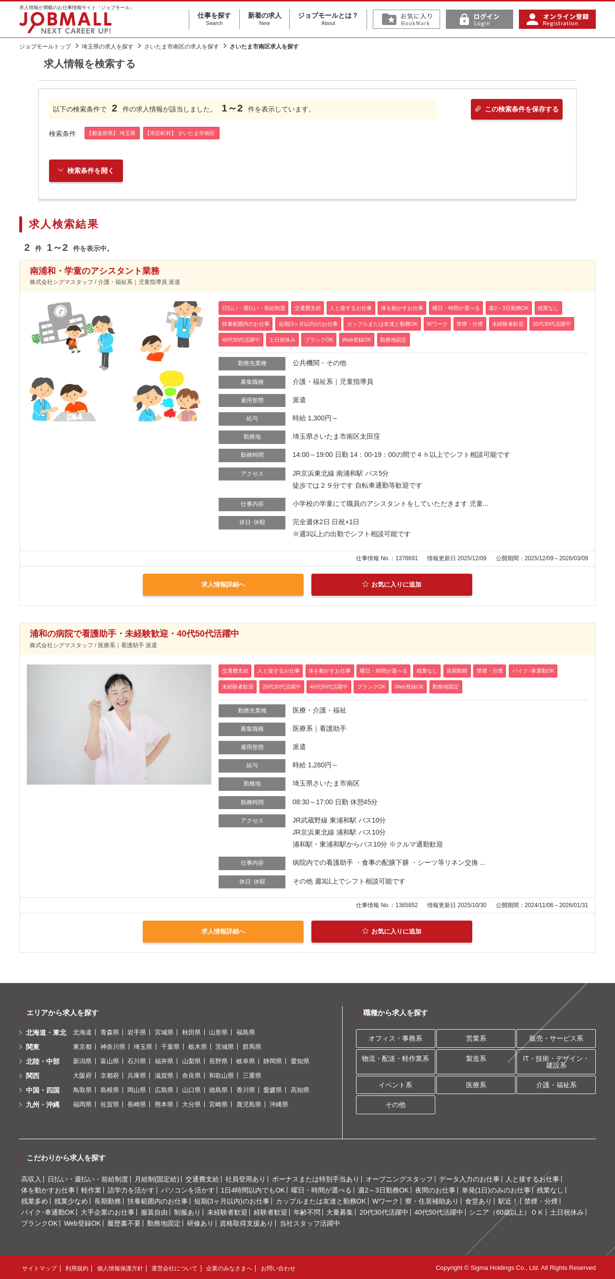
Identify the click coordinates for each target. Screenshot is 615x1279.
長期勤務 (107, 1200)
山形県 (218, 1031)
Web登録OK (82, 1222)
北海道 (82, 1031)
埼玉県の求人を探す (108, 46)
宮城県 (164, 1031)
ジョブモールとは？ (328, 19)
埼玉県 (143, 1046)
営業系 (476, 1038)
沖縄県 (279, 1103)
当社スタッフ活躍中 (310, 1222)
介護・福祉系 (556, 1084)
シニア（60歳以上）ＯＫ (506, 1211)
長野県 (218, 1060)
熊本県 (164, 1103)
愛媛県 (272, 1089)
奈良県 (191, 1074)
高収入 (31, 1178)
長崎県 (136, 1103)
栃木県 (197, 1046)
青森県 (109, 1031)
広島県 (164, 1089)
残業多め (34, 1200)
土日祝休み (567, 1211)
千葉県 (170, 1046)
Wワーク (385, 1200)
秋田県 (191, 1031)
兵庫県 (136, 1074)
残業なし (550, 1189)
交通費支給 (202, 1178)
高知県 (300, 1089)
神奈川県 (112, 1046)
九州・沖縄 (43, 1103)
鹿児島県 (248, 1103)
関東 (32, 1046)
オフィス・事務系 (395, 1038)
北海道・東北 (46, 1031)
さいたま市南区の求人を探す (181, 46)
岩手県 (136, 1031)
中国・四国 (43, 1089)
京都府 (109, 1074)
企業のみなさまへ (229, 1267)
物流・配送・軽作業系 (395, 1057)
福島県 (245, 1031)
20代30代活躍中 (383, 1211)
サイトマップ (39, 1267)
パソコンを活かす (188, 1189)
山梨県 (191, 1060)
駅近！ (508, 1200)
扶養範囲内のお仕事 (157, 1200)
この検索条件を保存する (513, 110)
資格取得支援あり (246, 1222)
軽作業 (91, 1189)
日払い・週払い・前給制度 (88, 1178)
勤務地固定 (164, 1222)
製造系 (476, 1057)
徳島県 (218, 1089)
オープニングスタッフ (399, 1178)
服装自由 (154, 1211)
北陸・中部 (43, 1060)
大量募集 (339, 1211)
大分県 (191, 1103)
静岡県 (272, 1060)
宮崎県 (218, 1103)
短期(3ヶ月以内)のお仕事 (232, 1200)
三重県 (252, 1074)
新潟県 (82, 1060)
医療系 (476, 1084)
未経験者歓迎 (227, 1211)
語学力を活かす (131, 1189)
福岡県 (82, 1103)
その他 (395, 1104)
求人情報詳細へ (222, 585)
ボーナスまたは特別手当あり (315, 1178)
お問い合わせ (278, 1267)
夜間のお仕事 (435, 1189)
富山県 (109, 1060)
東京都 (82, 1046)
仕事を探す (214, 19)
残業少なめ (71, 1200)
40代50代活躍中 (438, 1211)
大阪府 (82, 1074)
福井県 (164, 1060)
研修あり (200, 1222)
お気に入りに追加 (392, 585)
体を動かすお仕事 (48, 1189)
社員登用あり (245, 1178)
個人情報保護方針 (120, 1267)
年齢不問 (307, 1211)
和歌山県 (221, 1074)
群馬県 (252, 1046)
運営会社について (174, 1267)
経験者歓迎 (270, 1211)
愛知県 (300, 1060)
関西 (32, 1075)
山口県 (191, 1089)
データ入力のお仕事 (469, 1178)
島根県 (109, 1089)
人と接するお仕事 (532, 1178)
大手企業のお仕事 (108, 1211)
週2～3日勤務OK (383, 1189)
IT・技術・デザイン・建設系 (556, 1061)
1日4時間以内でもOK (253, 1189)
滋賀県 (164, 1074)
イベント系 (395, 1084)
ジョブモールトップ (45, 46)
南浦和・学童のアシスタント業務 (95, 272)
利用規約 (76, 1267)
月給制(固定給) (157, 1178)
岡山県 (136, 1089)
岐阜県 (245, 1060)
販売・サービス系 (556, 1038)
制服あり (187, 1211)
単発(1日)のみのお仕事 (496, 1189)
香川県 (245, 1089)
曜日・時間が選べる (321, 1189)
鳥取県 (82, 1089)
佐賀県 (109, 1103)
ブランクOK (39, 1222)
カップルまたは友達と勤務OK (321, 1200)
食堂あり (478, 1200)
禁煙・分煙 (541, 1200)
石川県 (136, 1060)
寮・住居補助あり (432, 1200)
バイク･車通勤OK (47, 1211)
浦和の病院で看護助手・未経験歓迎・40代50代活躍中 (134, 634)
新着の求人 (265, 19)
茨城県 (224, 1046)
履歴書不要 (124, 1222)
